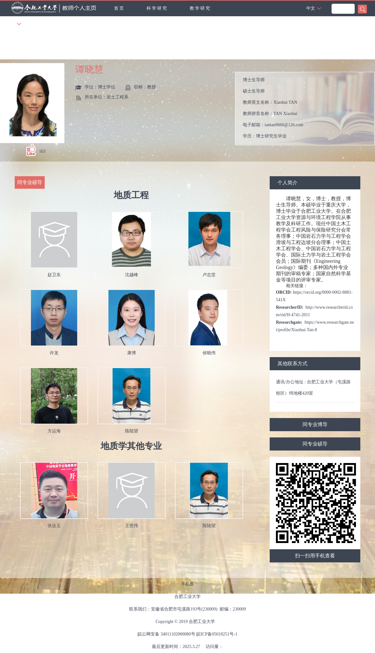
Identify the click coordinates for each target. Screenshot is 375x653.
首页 (119, 8)
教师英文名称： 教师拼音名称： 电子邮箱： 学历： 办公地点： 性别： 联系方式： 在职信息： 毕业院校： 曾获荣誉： (307, 108)
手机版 (187, 584)
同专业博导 (315, 424)
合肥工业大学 (187, 596)
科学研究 (157, 8)
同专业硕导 (315, 443)
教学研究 (200, 8)
